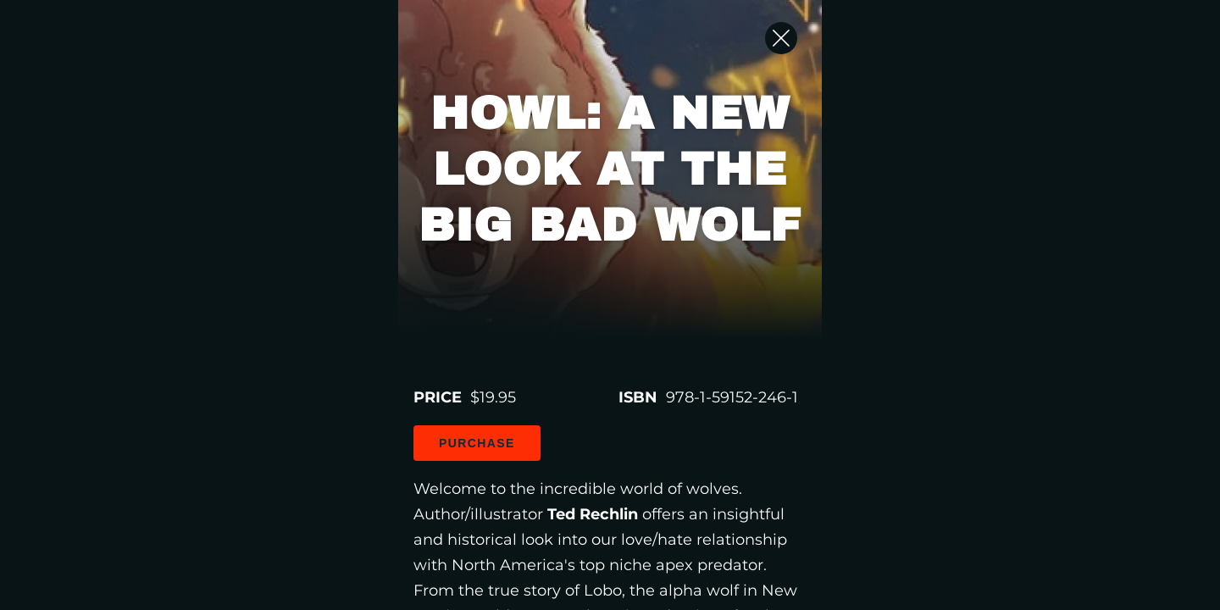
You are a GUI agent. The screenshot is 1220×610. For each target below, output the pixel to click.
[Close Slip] (1034, 55)
